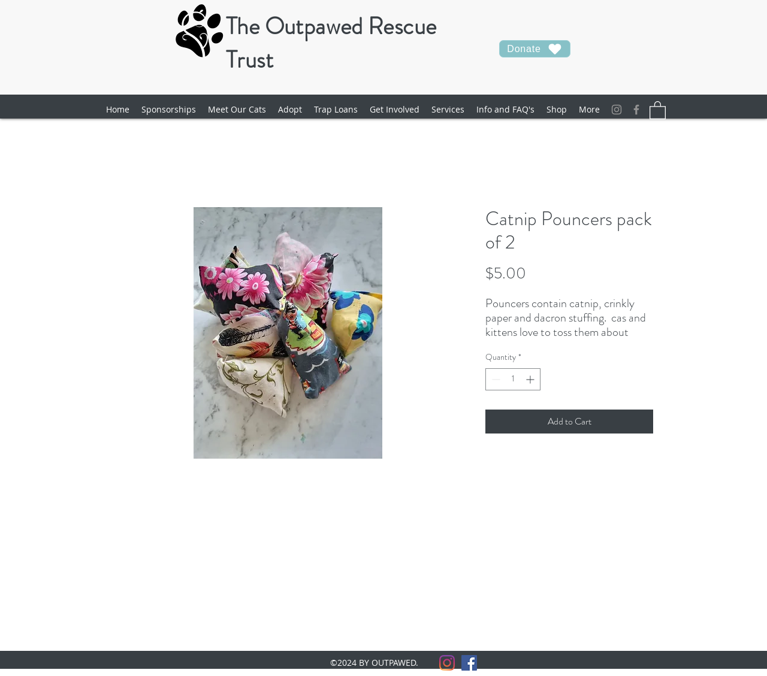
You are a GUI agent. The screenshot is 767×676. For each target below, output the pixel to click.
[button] (237, 110)
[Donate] (534, 48)
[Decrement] (494, 379)
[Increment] (531, 379)
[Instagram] (616, 109)
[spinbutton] (513, 379)
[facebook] (636, 109)
